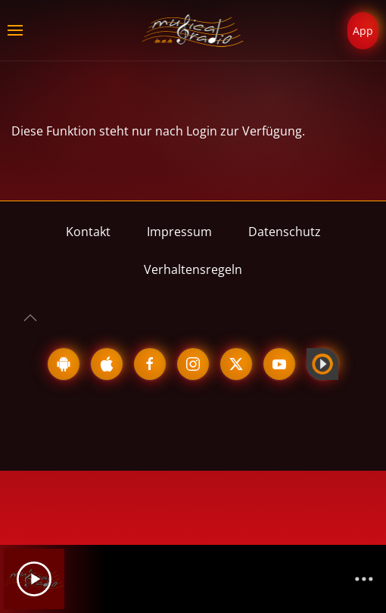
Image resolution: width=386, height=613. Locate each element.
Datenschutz (284, 231)
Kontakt (88, 231)
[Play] (34, 579)
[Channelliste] (364, 579)
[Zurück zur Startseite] (193, 30)
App (363, 30)
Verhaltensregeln (193, 269)
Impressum (179, 231)
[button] (15, 30)
